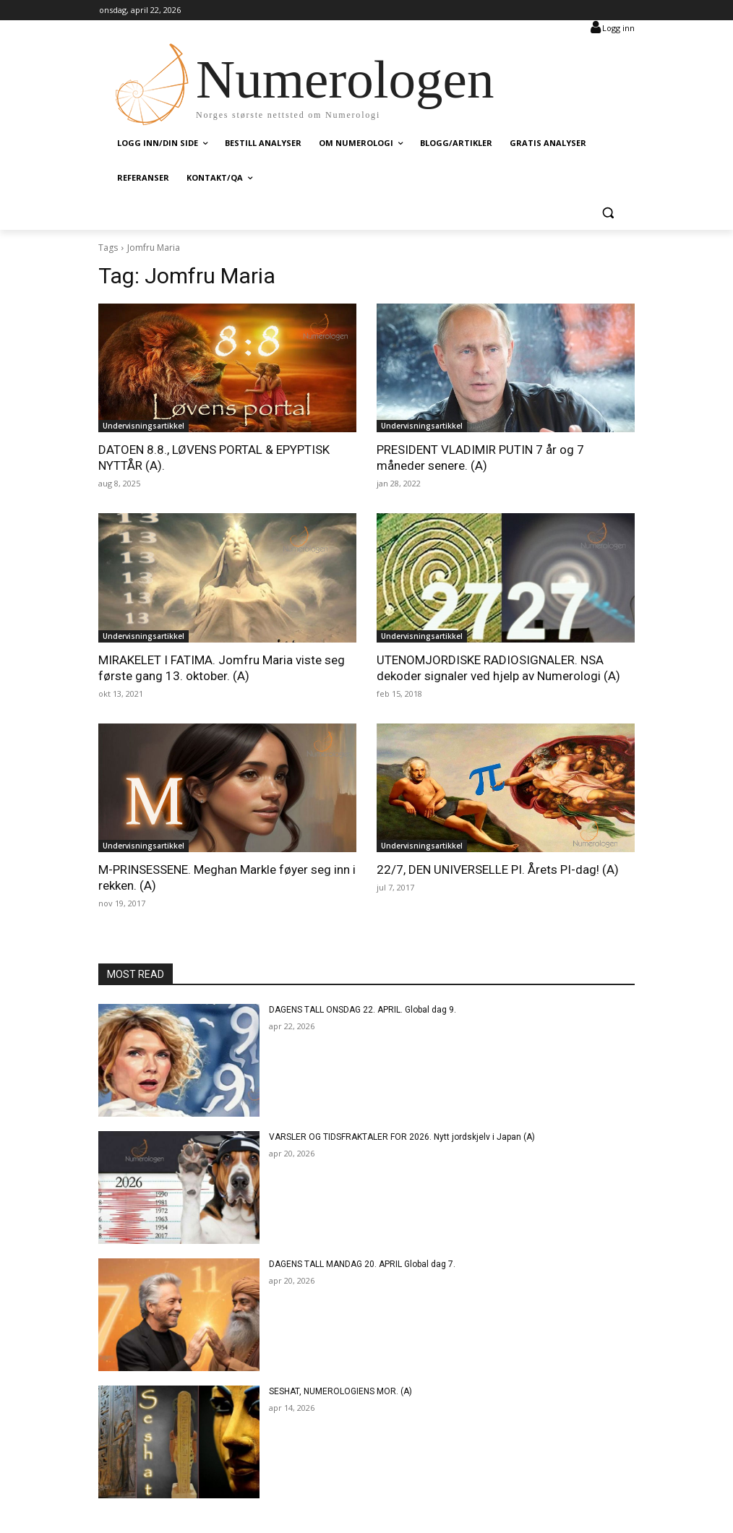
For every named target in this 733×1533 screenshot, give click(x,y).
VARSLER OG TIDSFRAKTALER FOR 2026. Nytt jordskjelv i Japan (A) (402, 1137)
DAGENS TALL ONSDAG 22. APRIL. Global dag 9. (362, 1010)
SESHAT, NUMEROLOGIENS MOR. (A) (340, 1391)
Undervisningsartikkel (143, 426)
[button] (608, 213)
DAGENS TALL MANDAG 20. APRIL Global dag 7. (362, 1264)
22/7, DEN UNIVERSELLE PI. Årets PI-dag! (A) (498, 869)
